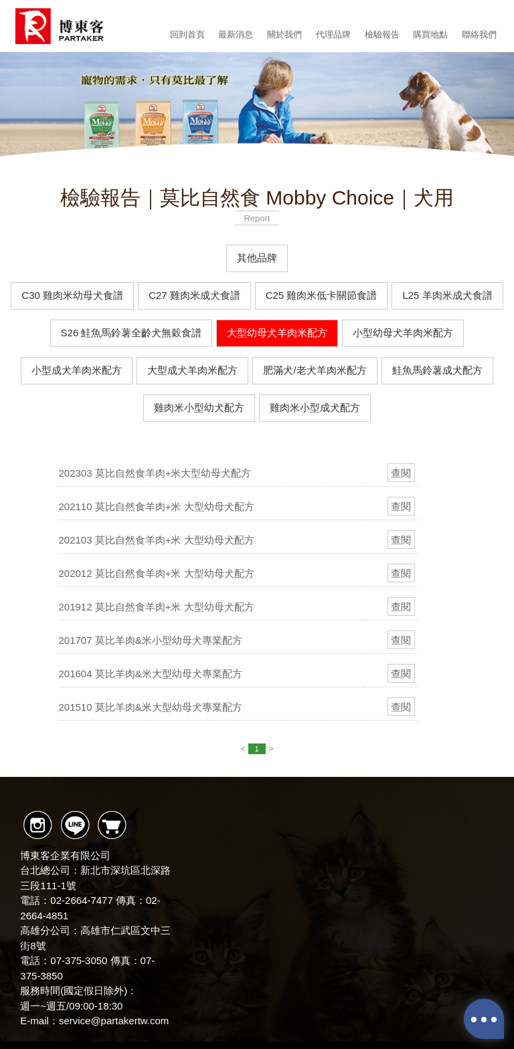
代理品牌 (333, 34)
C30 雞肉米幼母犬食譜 (72, 295)
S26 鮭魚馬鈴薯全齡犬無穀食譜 (131, 332)
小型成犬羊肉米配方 (76, 370)
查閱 (401, 473)
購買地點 (430, 34)
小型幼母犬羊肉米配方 (403, 332)
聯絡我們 (479, 34)
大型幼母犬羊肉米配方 (277, 332)
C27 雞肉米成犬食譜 (194, 295)
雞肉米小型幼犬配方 (199, 407)
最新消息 (235, 34)
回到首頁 (187, 34)
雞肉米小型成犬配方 (315, 407)
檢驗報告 (382, 34)
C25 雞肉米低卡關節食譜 (321, 295)
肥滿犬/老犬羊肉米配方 (314, 370)
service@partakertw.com (114, 1020)
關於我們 (284, 34)
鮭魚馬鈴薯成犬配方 (437, 370)
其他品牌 (257, 257)
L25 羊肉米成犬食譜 (447, 295)
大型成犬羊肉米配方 (192, 370)
